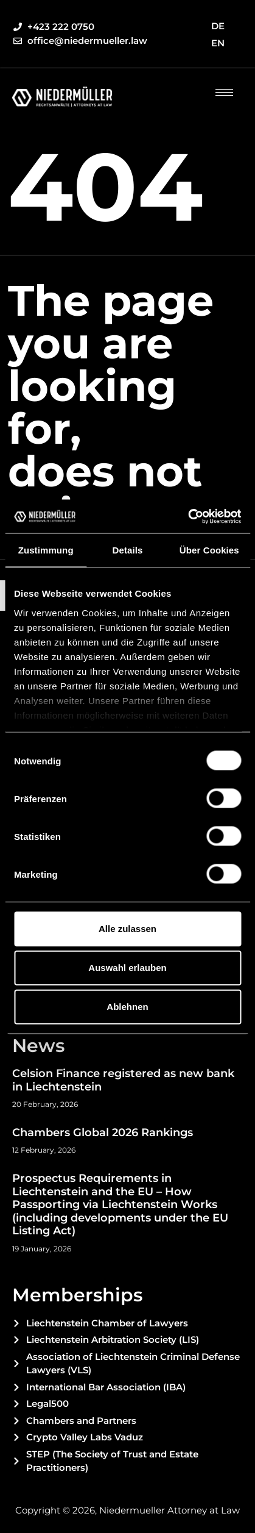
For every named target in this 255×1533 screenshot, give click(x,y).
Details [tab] (128, 550)
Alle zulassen (127, 928)
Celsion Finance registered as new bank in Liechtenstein (123, 1080)
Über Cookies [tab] (209, 550)
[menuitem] (218, 25)
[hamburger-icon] (224, 92)
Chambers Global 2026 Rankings (102, 1132)
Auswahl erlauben (127, 967)
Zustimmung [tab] (46, 550)
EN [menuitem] (218, 42)
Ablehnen (127, 1006)
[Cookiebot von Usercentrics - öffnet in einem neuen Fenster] (187, 516)
